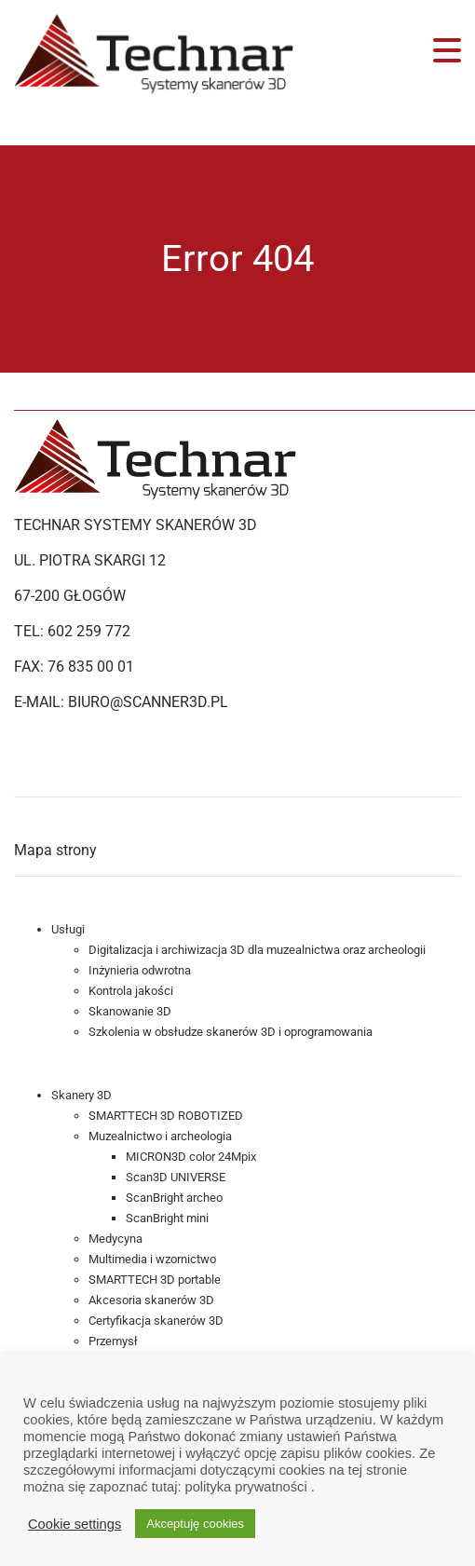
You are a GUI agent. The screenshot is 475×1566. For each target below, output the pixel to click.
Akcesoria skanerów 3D (151, 1300)
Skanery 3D (81, 1095)
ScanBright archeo (174, 1198)
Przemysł (113, 1341)
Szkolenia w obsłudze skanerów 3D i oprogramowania (230, 1032)
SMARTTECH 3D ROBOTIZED (165, 1116)
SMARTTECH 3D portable (154, 1280)
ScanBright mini (167, 1218)
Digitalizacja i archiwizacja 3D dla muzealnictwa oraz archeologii (257, 950)
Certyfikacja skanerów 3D (156, 1321)
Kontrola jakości (130, 991)
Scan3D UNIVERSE (175, 1177)
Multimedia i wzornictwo (152, 1259)
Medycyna (115, 1239)
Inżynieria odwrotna (139, 970)
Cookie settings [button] (74, 1524)
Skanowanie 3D (129, 1011)
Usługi (68, 929)
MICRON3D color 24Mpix (191, 1157)
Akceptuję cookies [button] (195, 1524)
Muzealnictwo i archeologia (160, 1136)
